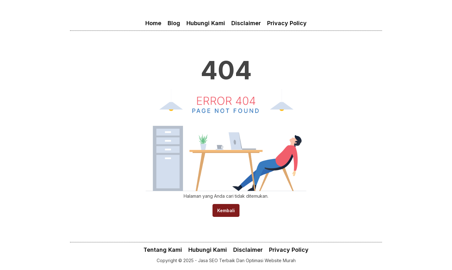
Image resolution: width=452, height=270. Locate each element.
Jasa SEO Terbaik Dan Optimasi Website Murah (247, 260)
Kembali (226, 210)
